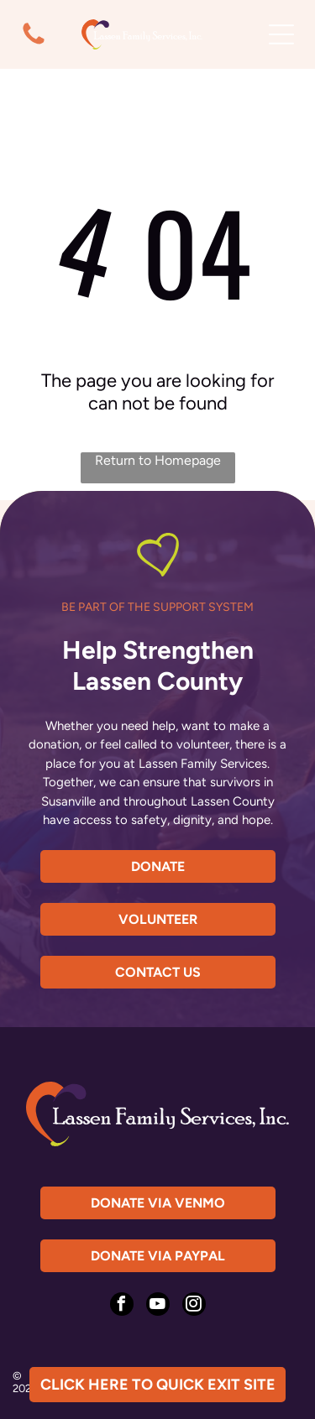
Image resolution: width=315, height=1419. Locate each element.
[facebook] (122, 1306)
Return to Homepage (158, 460)
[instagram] (194, 1306)
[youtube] (158, 1306)
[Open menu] (281, 34)
